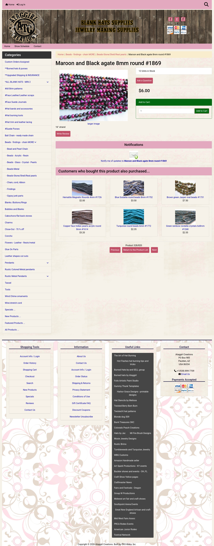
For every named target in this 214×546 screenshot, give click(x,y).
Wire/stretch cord (13, 303)
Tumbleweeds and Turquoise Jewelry (132, 449)
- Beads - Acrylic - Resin (17, 155)
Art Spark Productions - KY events (130, 466)
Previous (115, 250)
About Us (81, 356)
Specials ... (10, 309)
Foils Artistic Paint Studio (126, 380)
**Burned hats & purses (16, 68)
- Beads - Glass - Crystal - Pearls (21, 162)
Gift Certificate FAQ (81, 403)
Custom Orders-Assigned (17, 62)
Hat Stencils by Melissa (125, 400)
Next (154, 250)
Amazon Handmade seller (126, 460)
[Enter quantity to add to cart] (167, 111)
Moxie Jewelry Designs (125, 438)
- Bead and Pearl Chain (16, 149)
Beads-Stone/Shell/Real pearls (111, 54)
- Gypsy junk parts (14, 195)
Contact (37, 46)
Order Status (81, 376)
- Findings (10, 189)
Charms (9, 222)
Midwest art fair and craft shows (129, 498)
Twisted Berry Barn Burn (125, 406)
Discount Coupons (81, 410)
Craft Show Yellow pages (126, 477)
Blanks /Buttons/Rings (16, 202)
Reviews (30, 403)
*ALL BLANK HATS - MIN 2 (27, 82)
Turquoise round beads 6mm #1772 (133, 226)
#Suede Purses (12, 129)
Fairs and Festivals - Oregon (127, 488)
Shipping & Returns (81, 383)
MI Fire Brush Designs (140, 433)
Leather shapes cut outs (16, 256)
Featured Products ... (15, 323)
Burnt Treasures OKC (124, 422)
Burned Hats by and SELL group (129, 369)
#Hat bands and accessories (19, 108)
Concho (8, 236)
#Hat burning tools (14, 115)
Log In (21, 4)
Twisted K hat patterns (125, 411)
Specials (30, 396)
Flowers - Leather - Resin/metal (20, 242)
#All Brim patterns (13, 88)
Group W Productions (124, 493)
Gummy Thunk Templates (126, 386)
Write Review (63, 133)
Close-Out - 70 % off (14, 229)
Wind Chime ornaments (16, 296)
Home (9, 4)
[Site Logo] (37, 26)
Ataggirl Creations (104, 544)
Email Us (185, 374)
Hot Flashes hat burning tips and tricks (132, 363)
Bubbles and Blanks (14, 209)
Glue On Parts (11, 249)
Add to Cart (201, 111)
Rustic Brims (120, 444)
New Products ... (13, 316)
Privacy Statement (81, 390)
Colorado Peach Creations (126, 427)
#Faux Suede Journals (15, 102)
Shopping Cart (30, 369)
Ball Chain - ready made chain (19, 135)
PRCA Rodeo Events (123, 524)
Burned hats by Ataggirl (125, 375)
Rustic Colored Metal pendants (20, 269)
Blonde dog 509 (121, 416)
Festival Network (122, 535)
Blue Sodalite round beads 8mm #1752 (134, 197)
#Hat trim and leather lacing (18, 122)
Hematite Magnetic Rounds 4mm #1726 (82, 197)
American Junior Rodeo (125, 529)
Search (29, 383)
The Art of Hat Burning (125, 355)
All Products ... (12, 329)
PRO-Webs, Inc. (128, 544)
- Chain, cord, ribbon (15, 182)
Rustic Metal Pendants (27, 276)
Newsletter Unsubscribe (81, 416)
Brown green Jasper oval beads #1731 (185, 197)
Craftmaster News (123, 482)
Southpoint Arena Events (126, 504)
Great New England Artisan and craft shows (132, 511)
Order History (29, 363)
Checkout (29, 376)
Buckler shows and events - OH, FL (130, 471)
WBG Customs (121, 455)
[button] (206, 4)
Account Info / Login (30, 356)
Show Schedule (21, 46)
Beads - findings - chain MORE (80, 54)
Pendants (27, 262)
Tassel (8, 283)
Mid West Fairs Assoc (124, 518)
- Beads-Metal (12, 169)
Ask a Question (144, 80)
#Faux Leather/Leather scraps (19, 95)
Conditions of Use (81, 396)
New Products (30, 390)
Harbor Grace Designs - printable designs (132, 393)
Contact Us (29, 410)
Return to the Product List (135, 250)
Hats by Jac (120, 433)
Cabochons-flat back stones (18, 216)
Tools (7, 289)
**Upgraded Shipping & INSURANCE (22, 75)
